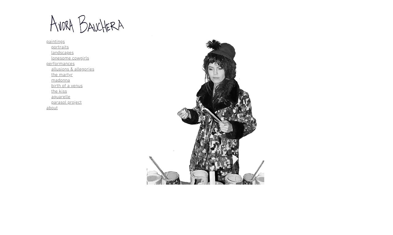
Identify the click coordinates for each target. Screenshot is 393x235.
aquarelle (60, 97)
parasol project (66, 102)
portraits (60, 47)
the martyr (62, 75)
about (52, 108)
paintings (55, 41)
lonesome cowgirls (70, 58)
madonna (60, 80)
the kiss (59, 91)
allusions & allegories (72, 69)
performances (60, 64)
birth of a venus (67, 86)
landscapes (62, 53)
